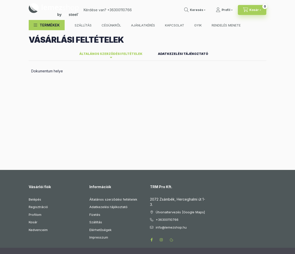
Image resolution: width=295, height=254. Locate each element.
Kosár (33, 181)
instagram (161, 199)
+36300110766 (167, 179)
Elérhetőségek (100, 189)
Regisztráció (38, 166)
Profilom (35, 174)
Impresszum (98, 196)
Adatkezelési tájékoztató (108, 166)
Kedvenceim (38, 189)
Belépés (35, 158)
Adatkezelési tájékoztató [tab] (183, 13)
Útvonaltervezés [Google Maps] (180, 171)
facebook (151, 199)
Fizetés (94, 174)
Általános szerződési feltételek (113, 158)
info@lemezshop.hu (171, 186)
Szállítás (95, 181)
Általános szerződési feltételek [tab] (111, 13)
